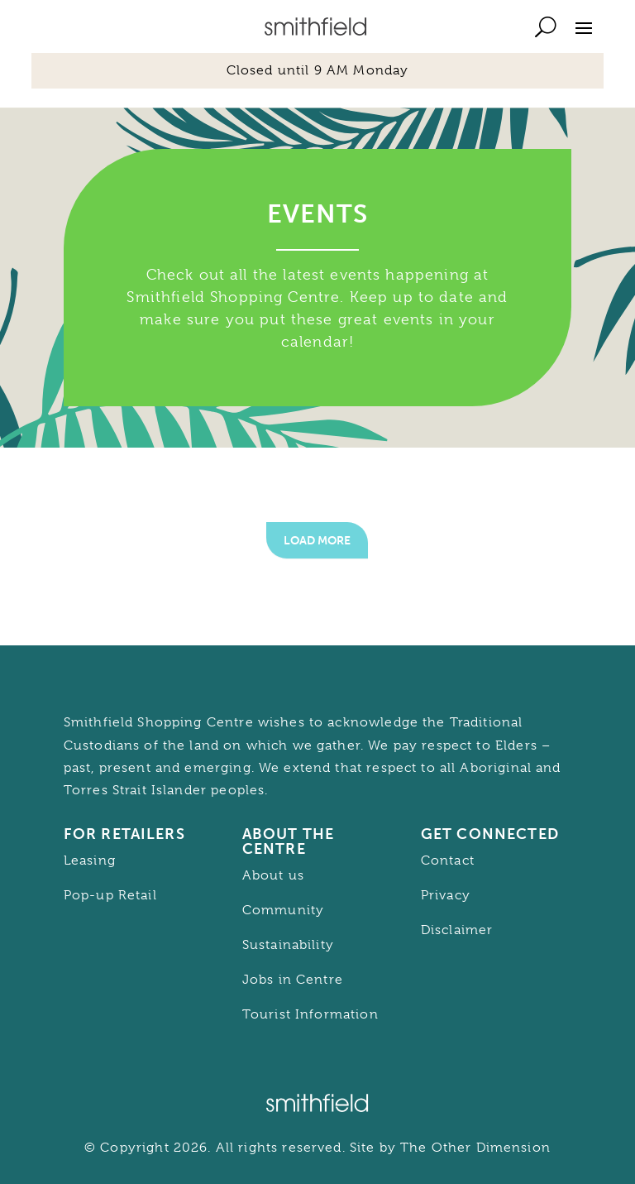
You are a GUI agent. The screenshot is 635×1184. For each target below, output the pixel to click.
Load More (317, 541)
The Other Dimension (475, 1147)
